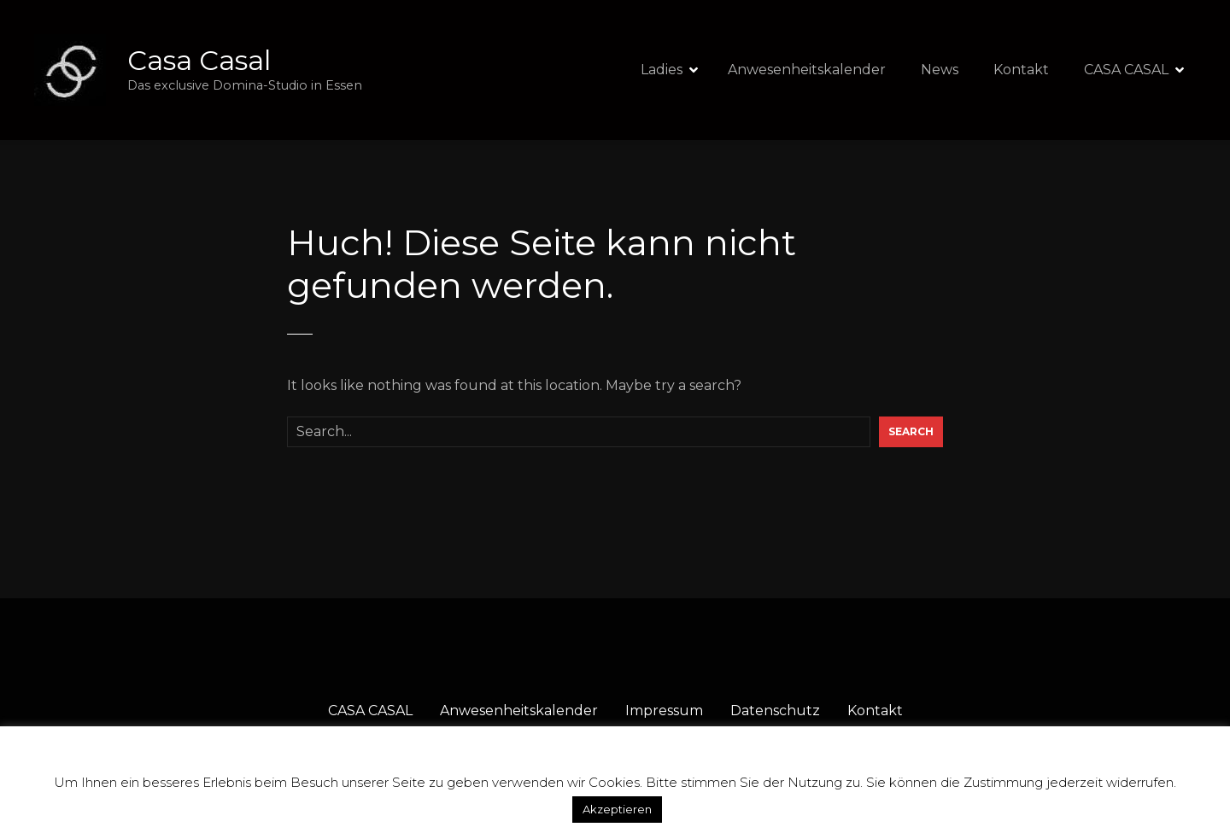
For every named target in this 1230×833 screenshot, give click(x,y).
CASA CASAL (1126, 69)
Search (911, 431)
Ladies (661, 69)
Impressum (664, 710)
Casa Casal (199, 60)
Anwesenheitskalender (807, 69)
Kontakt (1021, 69)
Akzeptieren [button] (617, 809)
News (939, 69)
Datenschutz (775, 710)
